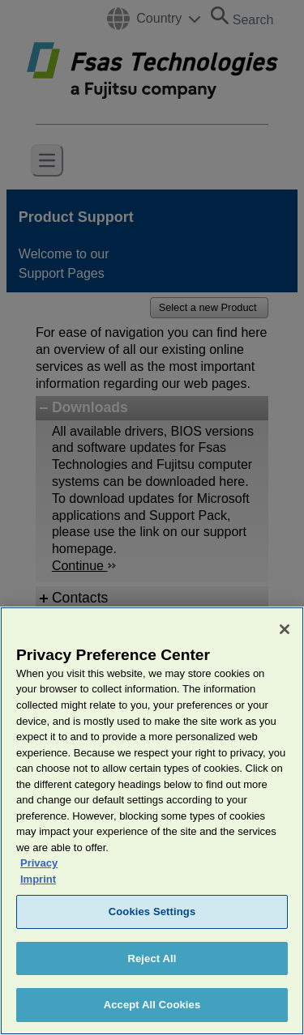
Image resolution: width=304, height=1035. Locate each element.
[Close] (284, 657)
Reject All (151, 987)
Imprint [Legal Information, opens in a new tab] (38, 907)
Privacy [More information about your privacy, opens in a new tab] (39, 891)
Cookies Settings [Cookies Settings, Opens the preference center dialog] (152, 940)
